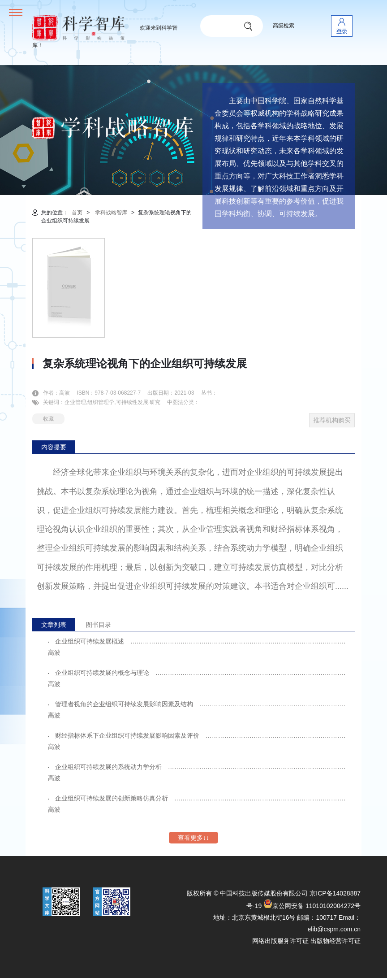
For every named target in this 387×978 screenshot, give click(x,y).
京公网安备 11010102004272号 (312, 905)
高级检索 (283, 25)
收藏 (48, 419)
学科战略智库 (111, 212)
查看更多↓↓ (193, 837)
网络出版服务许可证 (280, 940)
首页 (77, 212)
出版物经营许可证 (335, 940)
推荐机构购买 (332, 420)
